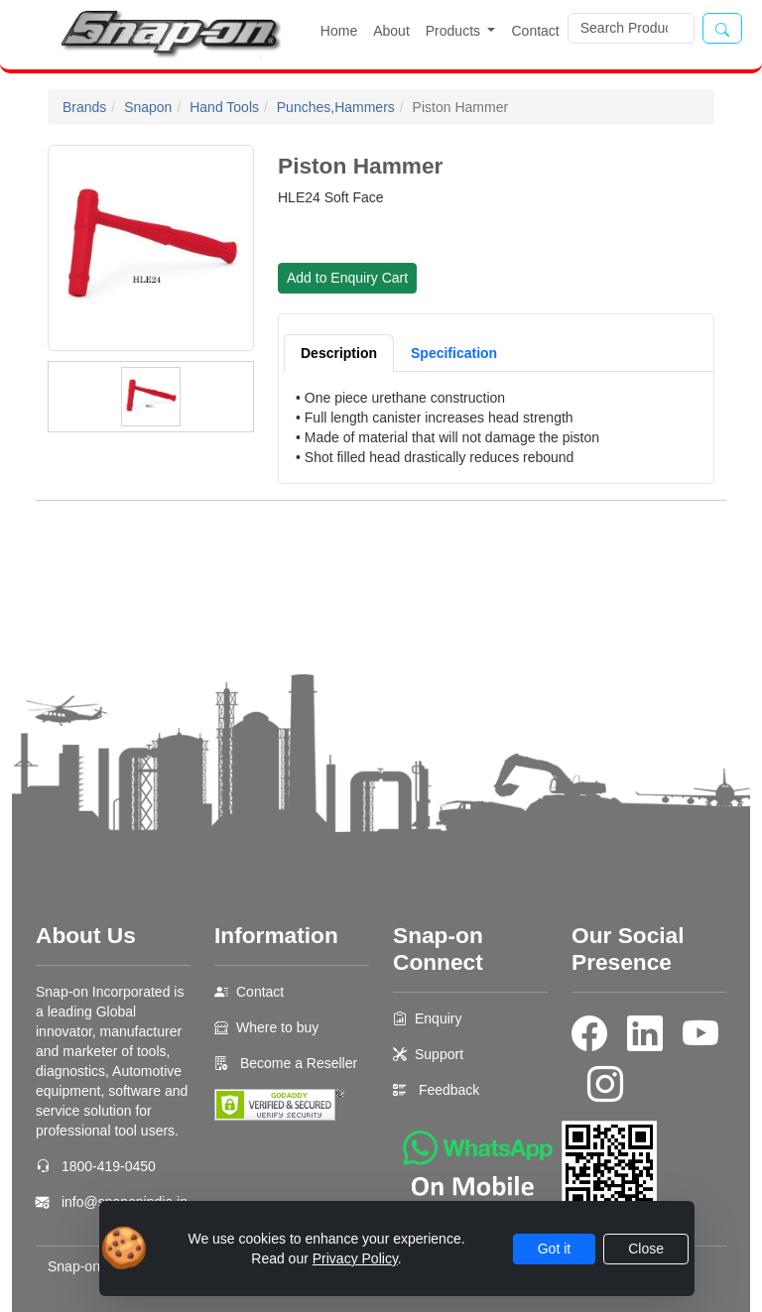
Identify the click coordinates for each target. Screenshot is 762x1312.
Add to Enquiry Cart (347, 278)
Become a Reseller (296, 1063)
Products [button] (455, 31)
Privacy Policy (355, 1258)
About (391, 31)
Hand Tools (224, 107)
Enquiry (438, 1018)
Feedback (449, 1090)
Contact (535, 31)
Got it (554, 1248)
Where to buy (277, 1027)
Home (338, 31)
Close (646, 1248)
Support (439, 1054)
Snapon (148, 107)
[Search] (631, 28)
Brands (84, 107)
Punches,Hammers (336, 107)
